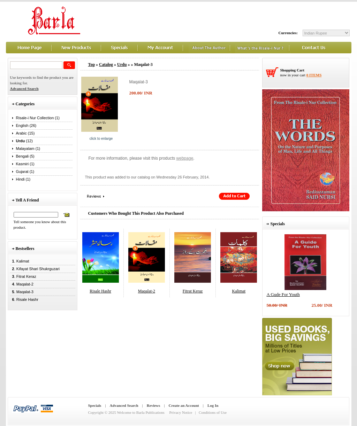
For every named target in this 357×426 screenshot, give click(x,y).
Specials (94, 405)
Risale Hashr (100, 291)
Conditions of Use (213, 412)
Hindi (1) (23, 179)
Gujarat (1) (25, 171)
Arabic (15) (25, 133)
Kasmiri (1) (25, 164)
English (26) (26, 125)
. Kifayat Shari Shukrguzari (35, 269)
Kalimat (239, 291)
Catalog (106, 64)
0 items (314, 75)
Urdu (122, 64)
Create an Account (184, 405)
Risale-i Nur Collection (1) (38, 118)
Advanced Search (124, 405)
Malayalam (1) (28, 148)
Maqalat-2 (146, 291)
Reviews (153, 405)
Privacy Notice (180, 412)
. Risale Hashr (24, 299)
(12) (24, 141)
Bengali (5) (25, 156)
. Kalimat (19, 261)
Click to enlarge (101, 138)
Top (91, 64)
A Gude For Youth (283, 294)
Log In (213, 405)
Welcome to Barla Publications (141, 412)
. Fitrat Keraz (23, 276)
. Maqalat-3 (21, 292)
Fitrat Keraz (193, 291)
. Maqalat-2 (21, 284)
